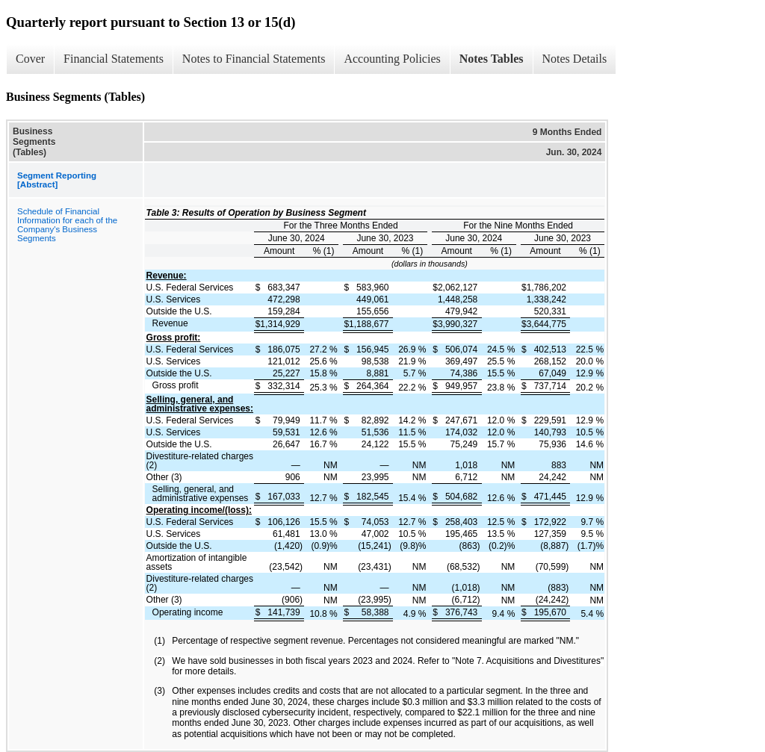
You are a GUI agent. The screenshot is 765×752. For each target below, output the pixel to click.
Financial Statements (114, 58)
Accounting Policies (392, 58)
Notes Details (574, 58)
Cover (30, 58)
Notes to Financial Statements (254, 58)
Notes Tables (491, 58)
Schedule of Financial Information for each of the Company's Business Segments (67, 225)
